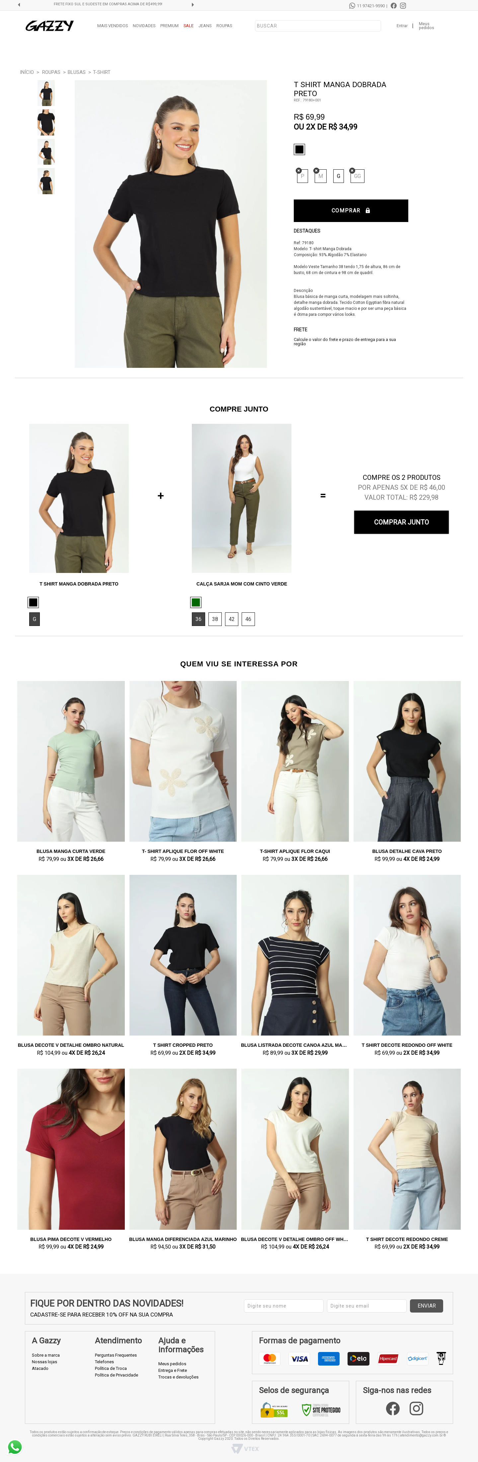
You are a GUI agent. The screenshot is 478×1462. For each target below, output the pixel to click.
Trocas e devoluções (178, 1377)
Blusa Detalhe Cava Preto (407, 851)
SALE (189, 25)
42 (232, 619)
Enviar (427, 1306)
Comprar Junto (401, 522)
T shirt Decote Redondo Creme (407, 1239)
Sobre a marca (46, 1355)
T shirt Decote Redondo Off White (407, 1045)
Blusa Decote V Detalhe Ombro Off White (295, 1239)
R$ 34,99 (343, 127)
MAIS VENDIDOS (112, 25)
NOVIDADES (144, 25)
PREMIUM (169, 25)
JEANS (205, 25)
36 (198, 619)
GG (357, 176)
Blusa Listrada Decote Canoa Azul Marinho (295, 1045)
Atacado (40, 1368)
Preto (301, 149)
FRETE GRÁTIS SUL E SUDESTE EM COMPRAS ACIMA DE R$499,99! (108, 4)
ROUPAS (224, 25)
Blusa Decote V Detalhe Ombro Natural (71, 1045)
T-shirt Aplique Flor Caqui (295, 851)
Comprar (351, 210)
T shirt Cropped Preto (183, 1045)
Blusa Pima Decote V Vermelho (71, 1239)
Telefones (104, 1361)
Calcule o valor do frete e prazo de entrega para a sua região (345, 341)
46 (248, 619)
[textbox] (318, 25)
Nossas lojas (44, 1361)
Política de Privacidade (116, 1375)
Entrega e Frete (172, 1370)
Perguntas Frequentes (116, 1355)
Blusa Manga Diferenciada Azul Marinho (183, 1239)
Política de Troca (111, 1368)
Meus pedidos (426, 25)
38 (215, 619)
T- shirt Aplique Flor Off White (183, 851)
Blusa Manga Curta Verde (71, 851)
